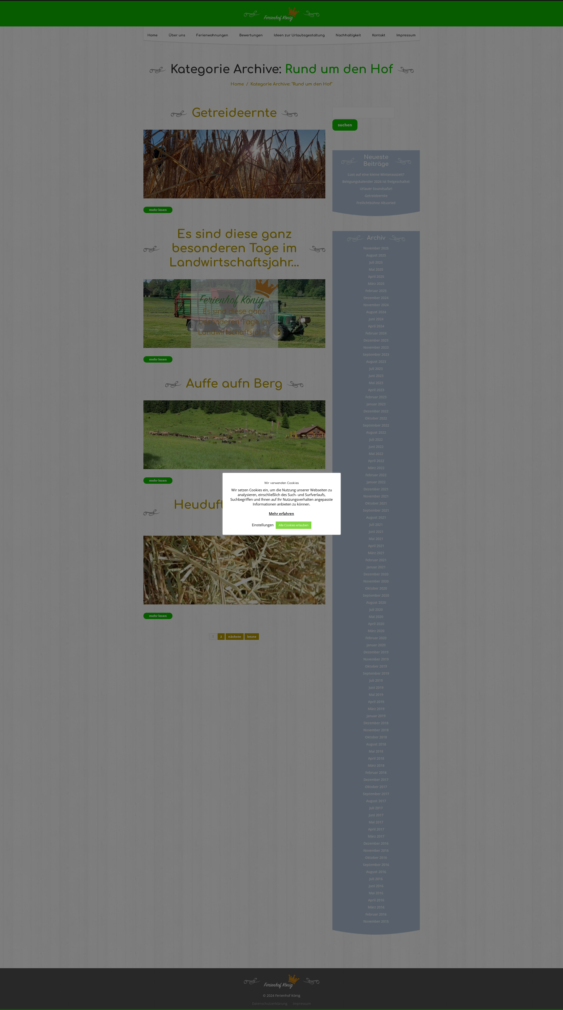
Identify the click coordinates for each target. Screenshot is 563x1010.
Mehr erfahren (281, 513)
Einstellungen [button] (263, 524)
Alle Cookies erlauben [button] (294, 525)
